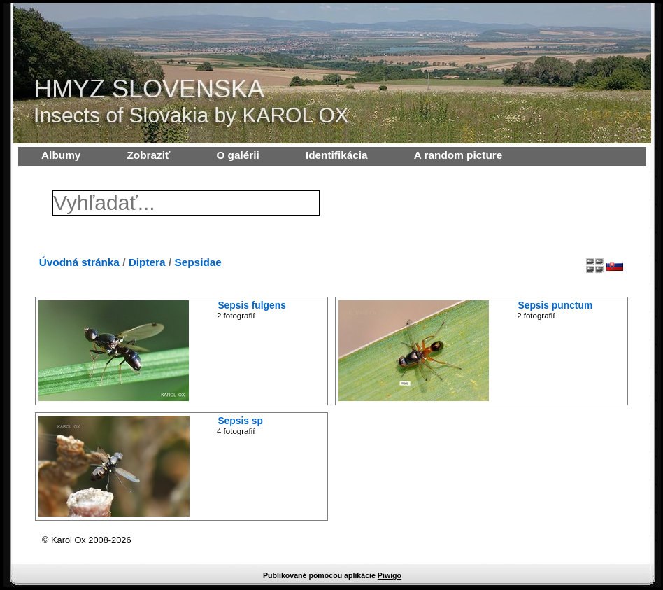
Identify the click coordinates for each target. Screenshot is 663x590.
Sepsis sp (240, 420)
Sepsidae (197, 262)
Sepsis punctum (555, 305)
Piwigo (389, 575)
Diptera (147, 262)
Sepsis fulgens (251, 305)
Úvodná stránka (79, 262)
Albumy (60, 155)
